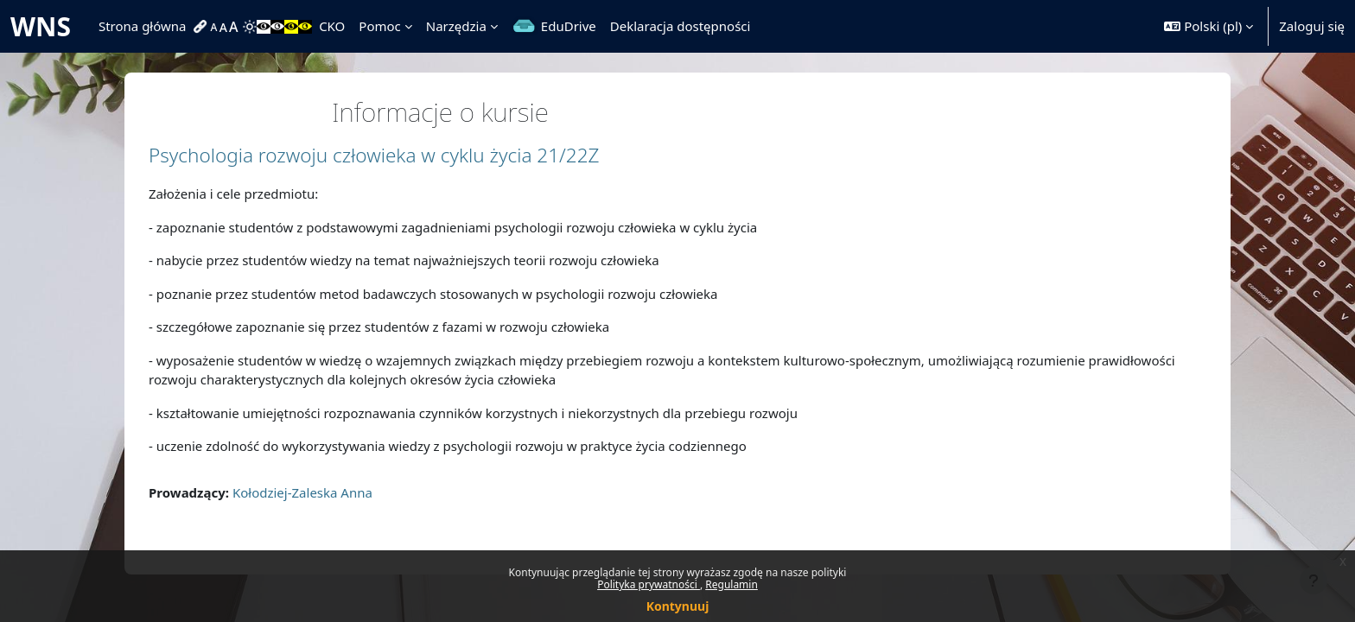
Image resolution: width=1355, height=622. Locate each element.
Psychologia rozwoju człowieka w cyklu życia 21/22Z (374, 155)
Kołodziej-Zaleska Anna (302, 492)
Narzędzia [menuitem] (456, 26)
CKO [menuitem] (332, 26)
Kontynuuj (677, 606)
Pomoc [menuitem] (379, 26)
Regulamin (731, 584)
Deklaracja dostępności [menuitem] (680, 26)
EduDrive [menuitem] (568, 26)
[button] (1208, 26)
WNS (40, 26)
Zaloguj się (1312, 26)
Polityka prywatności (648, 584)
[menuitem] (202, 27)
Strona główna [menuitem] (143, 26)
